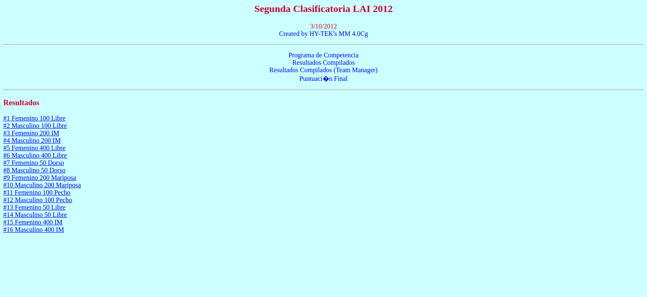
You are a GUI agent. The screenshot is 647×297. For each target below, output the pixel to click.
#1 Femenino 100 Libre (34, 118)
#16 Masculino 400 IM (33, 229)
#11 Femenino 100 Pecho (37, 192)
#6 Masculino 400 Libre (35, 155)
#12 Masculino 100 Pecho (37, 199)
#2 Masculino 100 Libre (35, 125)
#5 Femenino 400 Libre (34, 147)
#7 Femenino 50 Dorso (33, 162)
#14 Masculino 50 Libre (35, 214)
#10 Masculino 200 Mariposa (42, 185)
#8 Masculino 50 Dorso (34, 170)
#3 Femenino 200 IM (31, 133)
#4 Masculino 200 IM (32, 140)
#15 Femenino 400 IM (33, 222)
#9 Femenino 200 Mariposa (39, 177)
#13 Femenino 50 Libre (34, 207)
